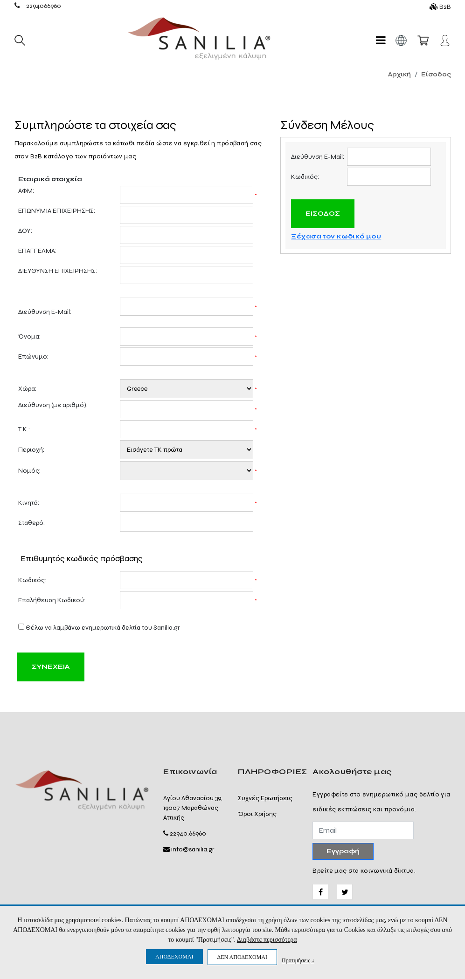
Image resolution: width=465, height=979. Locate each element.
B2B (445, 7)
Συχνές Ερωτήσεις (265, 798)
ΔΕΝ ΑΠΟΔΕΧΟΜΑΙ (242, 957)
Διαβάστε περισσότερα (267, 939)
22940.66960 (188, 833)
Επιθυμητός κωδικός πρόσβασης (82, 559)
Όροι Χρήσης (257, 814)
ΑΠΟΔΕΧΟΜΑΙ (174, 956)
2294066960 (43, 6)
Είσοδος (436, 74)
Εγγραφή (343, 851)
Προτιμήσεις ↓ (298, 960)
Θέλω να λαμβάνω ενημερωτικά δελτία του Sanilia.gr (103, 628)
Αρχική (399, 74)
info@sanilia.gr (193, 849)
